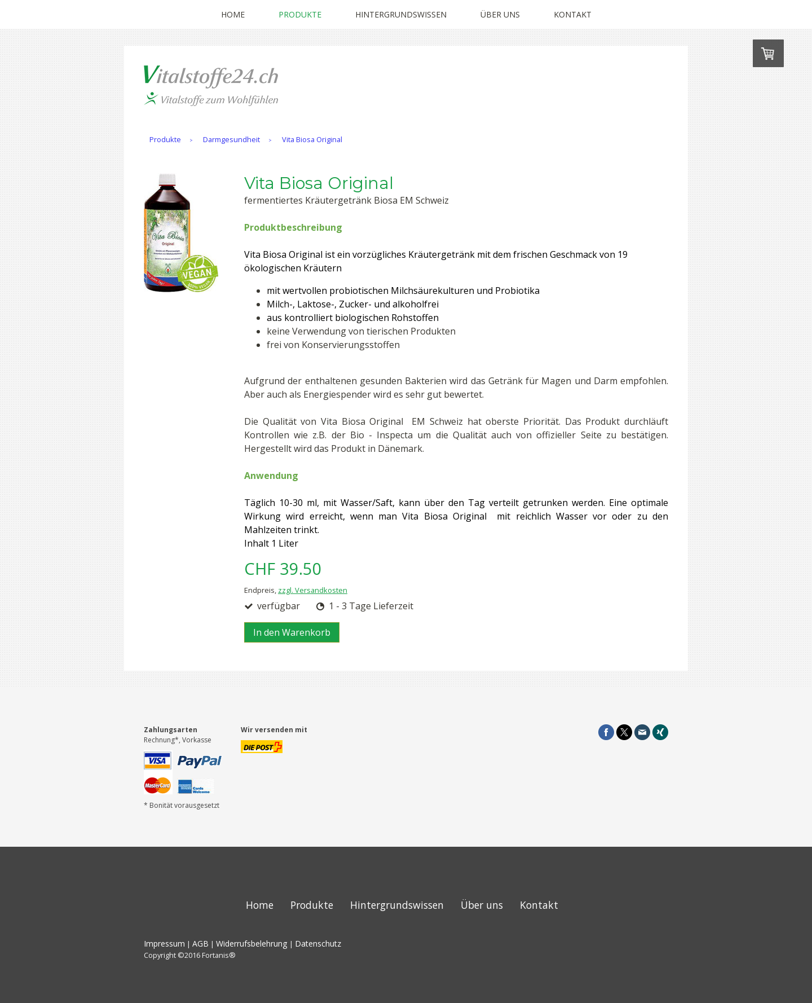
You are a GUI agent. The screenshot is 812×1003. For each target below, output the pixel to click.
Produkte (300, 14)
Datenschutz (318, 943)
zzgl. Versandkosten (312, 590)
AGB (200, 943)
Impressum (164, 943)
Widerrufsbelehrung (252, 943)
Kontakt (573, 14)
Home (233, 14)
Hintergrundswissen (401, 14)
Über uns (500, 14)
